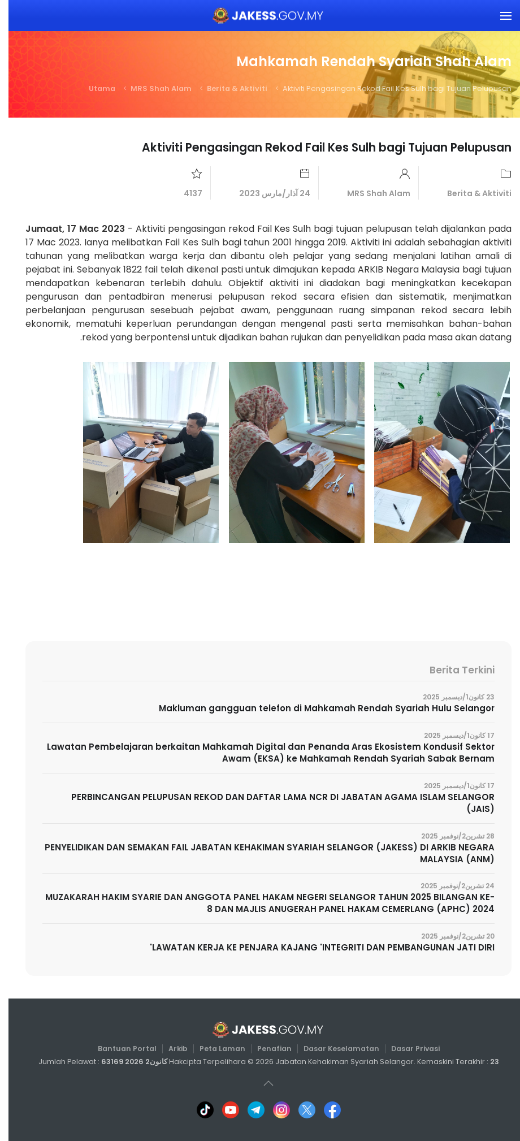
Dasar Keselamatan (331, 1048)
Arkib (171, 1048)
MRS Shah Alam (152, 88)
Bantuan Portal (121, 1048)
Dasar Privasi (403, 1048)
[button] (497, 15)
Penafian (265, 1048)
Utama (93, 88)
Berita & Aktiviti (228, 88)
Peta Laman (215, 1048)
